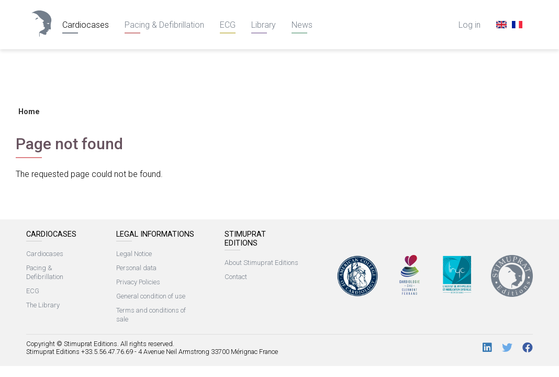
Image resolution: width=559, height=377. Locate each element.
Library (263, 25)
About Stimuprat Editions (261, 263)
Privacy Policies (138, 282)
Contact (236, 277)
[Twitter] (507, 347)
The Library (43, 305)
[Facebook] (527, 347)
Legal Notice (134, 254)
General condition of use (150, 296)
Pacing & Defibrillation (164, 25)
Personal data (136, 268)
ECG (228, 25)
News (302, 25)
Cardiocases (85, 25)
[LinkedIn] (487, 347)
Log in (469, 25)
